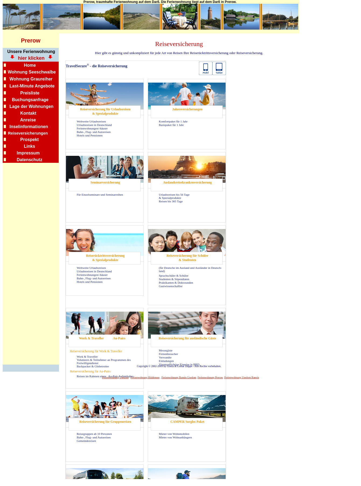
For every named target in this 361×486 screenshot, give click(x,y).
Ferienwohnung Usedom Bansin (241, 377)
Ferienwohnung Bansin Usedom (179, 377)
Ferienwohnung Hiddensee (145, 377)
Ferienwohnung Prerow (210, 377)
